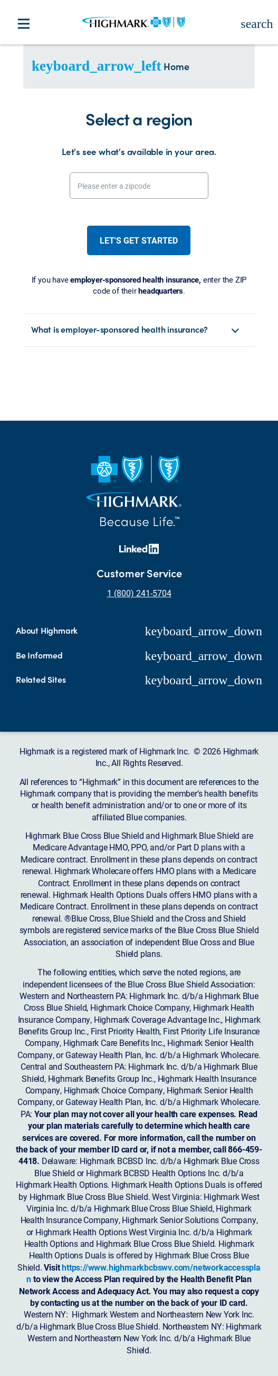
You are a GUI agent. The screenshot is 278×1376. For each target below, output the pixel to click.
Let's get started (139, 240)
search (257, 24)
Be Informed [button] (39, 655)
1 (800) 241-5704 (139, 592)
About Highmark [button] (47, 630)
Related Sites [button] (40, 679)
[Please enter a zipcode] (139, 185)
